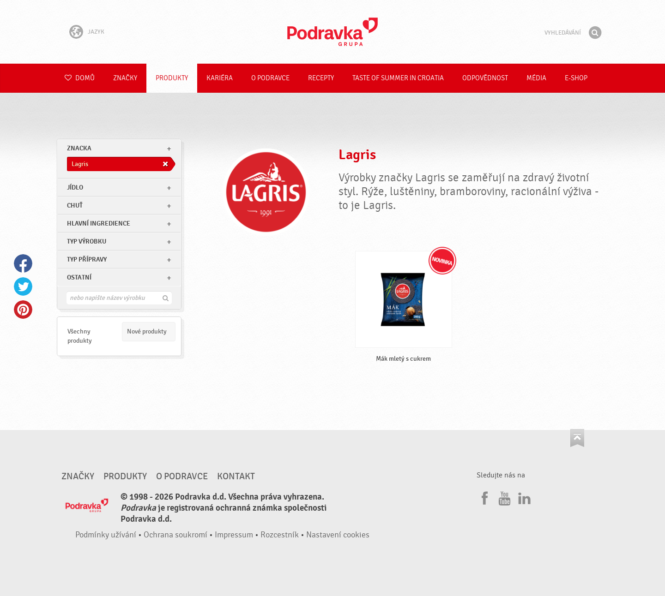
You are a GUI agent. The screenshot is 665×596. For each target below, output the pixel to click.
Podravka (332, 32)
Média (536, 78)
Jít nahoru (577, 438)
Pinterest (23, 309)
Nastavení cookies (337, 535)
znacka (79, 148)
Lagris (357, 154)
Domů (80, 78)
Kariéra (219, 78)
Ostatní (79, 277)
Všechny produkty (79, 336)
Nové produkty (147, 331)
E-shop (576, 78)
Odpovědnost (485, 78)
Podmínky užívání (105, 535)
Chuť (75, 205)
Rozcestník (279, 535)
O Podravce (270, 78)
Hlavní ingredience (98, 223)
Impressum (234, 535)
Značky (125, 78)
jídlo (75, 187)
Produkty (172, 78)
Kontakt (236, 476)
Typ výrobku (86, 241)
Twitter (23, 286)
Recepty (321, 78)
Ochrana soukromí (175, 535)
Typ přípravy (87, 259)
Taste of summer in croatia (398, 78)
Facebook (23, 263)
